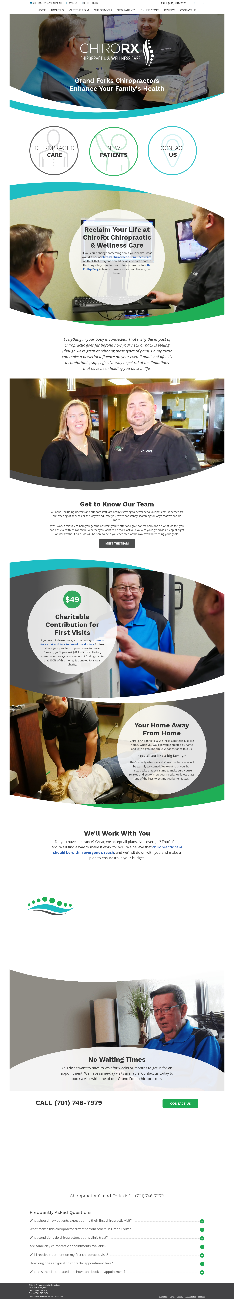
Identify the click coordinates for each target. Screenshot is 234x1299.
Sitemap (201, 1296)
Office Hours (90, 2)
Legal (172, 1296)
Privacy (180, 1296)
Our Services (103, 10)
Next (135, 950)
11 (126, 944)
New (114, 151)
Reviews (169, 10)
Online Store (149, 10)
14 (122, 948)
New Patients (126, 10)
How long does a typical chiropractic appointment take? (71, 1263)
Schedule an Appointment (46, 2)
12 (129, 944)
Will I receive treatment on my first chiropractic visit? (69, 1254)
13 (118, 948)
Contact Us (188, 10)
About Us (57, 10)
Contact (173, 151)
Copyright (163, 1296)
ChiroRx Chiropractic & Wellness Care (126, 257)
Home (42, 10)
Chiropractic (54, 151)
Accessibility (190, 1296)
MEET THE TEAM (117, 543)
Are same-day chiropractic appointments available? (68, 1246)
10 (122, 944)
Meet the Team (79, 10)
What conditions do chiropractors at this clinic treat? (69, 1237)
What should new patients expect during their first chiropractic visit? (81, 1220)
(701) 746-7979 (177, 3)
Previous (105, 950)
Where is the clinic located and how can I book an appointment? (77, 1271)
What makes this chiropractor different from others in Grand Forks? (80, 1229)
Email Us (71, 2)
